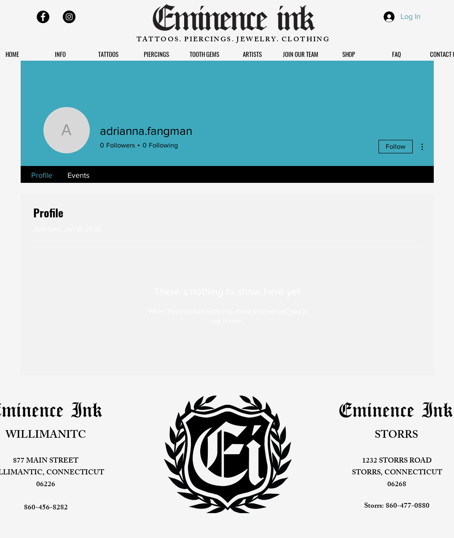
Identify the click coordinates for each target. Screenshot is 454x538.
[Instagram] (69, 17)
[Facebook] (43, 17)
